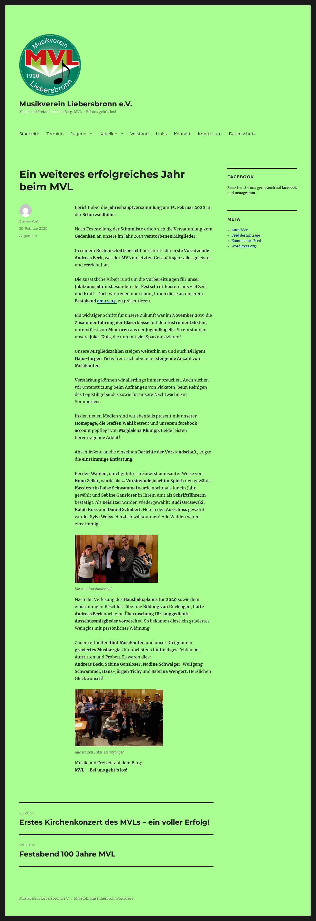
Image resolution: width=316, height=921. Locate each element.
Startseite (29, 133)
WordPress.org (243, 246)
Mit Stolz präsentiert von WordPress (103, 898)
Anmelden (239, 230)
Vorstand (139, 133)
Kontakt (182, 133)
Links (161, 133)
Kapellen (108, 133)
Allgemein (28, 236)
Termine (55, 133)
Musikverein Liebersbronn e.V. (75, 103)
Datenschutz (242, 133)
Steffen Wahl (30, 221)
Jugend (79, 133)
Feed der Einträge (245, 235)
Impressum (210, 133)
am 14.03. (107, 300)
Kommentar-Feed (246, 241)
